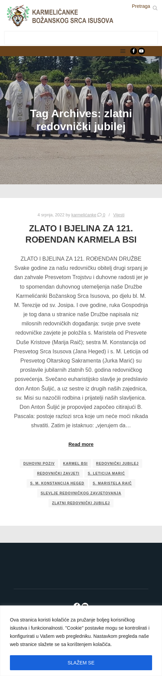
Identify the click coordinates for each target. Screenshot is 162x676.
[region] (81, 640)
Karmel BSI (75, 463)
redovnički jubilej (117, 463)
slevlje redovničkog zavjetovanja (81, 493)
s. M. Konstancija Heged (57, 483)
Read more (81, 444)
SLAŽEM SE (81, 662)
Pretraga (141, 6)
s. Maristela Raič (112, 483)
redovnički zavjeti (58, 473)
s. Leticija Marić (106, 473)
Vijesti (118, 215)
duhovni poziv (39, 463)
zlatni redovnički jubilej (81, 503)
